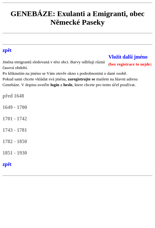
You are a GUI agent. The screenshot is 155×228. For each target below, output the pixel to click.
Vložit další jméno (128, 57)
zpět (7, 50)
